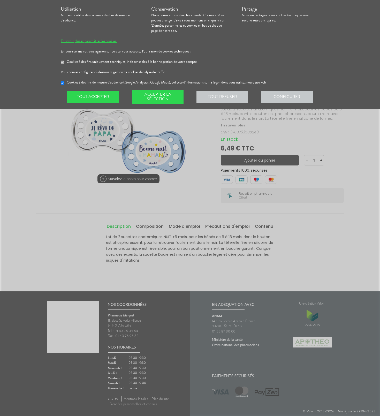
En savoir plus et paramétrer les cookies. (89, 41)
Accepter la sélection (158, 96)
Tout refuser (222, 97)
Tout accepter (93, 97)
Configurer (286, 97)
